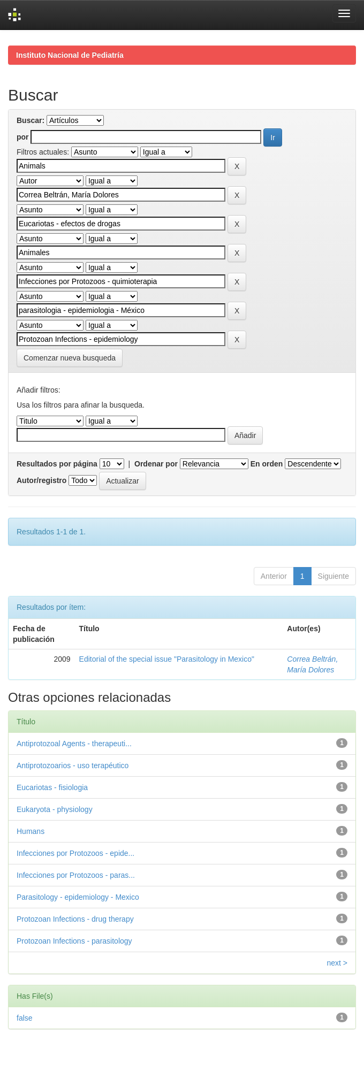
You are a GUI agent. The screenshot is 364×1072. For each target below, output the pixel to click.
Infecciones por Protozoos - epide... (75, 853)
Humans (30, 831)
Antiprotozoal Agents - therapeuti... (74, 743)
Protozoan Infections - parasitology (74, 941)
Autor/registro (41, 480)
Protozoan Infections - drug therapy (75, 919)
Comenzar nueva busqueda (70, 358)
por (23, 137)
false (25, 1018)
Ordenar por (156, 464)
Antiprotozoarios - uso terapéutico (72, 765)
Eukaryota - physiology (55, 809)
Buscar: (30, 120)
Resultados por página (57, 464)
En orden (267, 464)
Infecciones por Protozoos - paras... (76, 875)
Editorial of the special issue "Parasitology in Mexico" (166, 659)
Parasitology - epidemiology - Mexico (78, 897)
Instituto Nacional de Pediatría (70, 55)
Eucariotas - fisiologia (52, 787)
